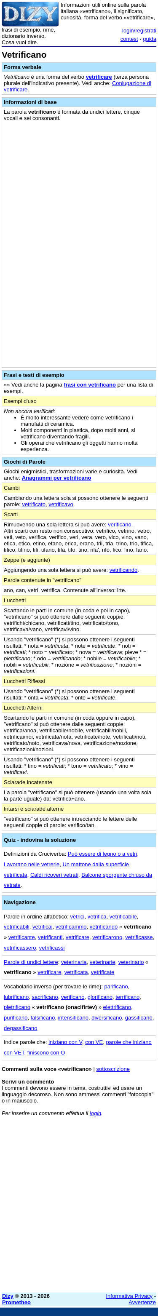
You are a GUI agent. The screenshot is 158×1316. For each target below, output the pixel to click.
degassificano (20, 1028)
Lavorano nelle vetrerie (31, 864)
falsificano (43, 1017)
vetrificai (42, 927)
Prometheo (16, 1302)
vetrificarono (107, 937)
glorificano (100, 997)
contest (129, 39)
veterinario (131, 962)
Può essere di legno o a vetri (102, 854)
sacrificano (45, 997)
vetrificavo (60, 504)
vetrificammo (71, 927)
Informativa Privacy (129, 1296)
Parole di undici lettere (31, 962)
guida (149, 39)
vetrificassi (52, 948)
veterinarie (102, 962)
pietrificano (17, 1007)
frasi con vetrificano (90, 385)
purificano (15, 1017)
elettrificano (117, 1007)
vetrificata (76, 972)
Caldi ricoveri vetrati (54, 875)
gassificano (139, 1017)
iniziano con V (65, 1042)
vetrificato (34, 504)
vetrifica (97, 916)
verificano (119, 524)
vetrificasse (139, 937)
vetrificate (103, 972)
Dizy (7, 1296)
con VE (94, 1042)
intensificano (73, 1017)
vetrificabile (123, 916)
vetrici (77, 916)
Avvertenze (142, 1302)
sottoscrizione (112, 1069)
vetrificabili (16, 927)
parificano (116, 986)
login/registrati (139, 30)
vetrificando (123, 570)
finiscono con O (46, 1052)
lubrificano (16, 997)
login (95, 1113)
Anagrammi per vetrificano (56, 478)
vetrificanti (50, 937)
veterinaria (74, 962)
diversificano (106, 1017)
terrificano (127, 997)
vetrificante (21, 937)
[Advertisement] (79, 1207)
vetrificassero (20, 948)
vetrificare (99, 77)
